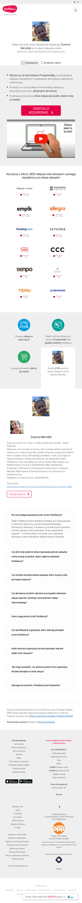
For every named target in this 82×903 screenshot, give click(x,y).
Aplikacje (18, 754)
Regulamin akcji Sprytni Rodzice (17, 841)
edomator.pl (22, 894)
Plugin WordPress (59, 777)
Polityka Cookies (18, 859)
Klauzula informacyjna (17, 852)
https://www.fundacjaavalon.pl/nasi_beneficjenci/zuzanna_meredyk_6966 (39, 486)
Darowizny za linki (59, 770)
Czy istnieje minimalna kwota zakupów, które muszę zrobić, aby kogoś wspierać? (40, 577)
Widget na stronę (59, 774)
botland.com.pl (45, 890)
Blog (59, 760)
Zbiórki (58, 763)
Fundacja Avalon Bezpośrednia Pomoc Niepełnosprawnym (46, 52)
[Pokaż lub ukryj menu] (75, 10)
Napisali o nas (17, 806)
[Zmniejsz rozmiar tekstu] (78, 2)
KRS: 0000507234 (58, 819)
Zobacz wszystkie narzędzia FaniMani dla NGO (51, 716)
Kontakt (17, 827)
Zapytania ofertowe (17, 824)
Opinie (17, 810)
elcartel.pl (10, 890)
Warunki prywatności (17, 848)
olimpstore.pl (30, 890)
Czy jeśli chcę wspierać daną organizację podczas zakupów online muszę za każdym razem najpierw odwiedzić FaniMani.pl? (39, 556)
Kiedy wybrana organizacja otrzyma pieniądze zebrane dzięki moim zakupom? (37, 650)
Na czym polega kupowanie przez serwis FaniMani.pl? (37, 514)
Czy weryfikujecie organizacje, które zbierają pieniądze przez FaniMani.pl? (38, 632)
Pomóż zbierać (19, 494)
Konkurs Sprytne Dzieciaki (17, 866)
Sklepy (18, 758)
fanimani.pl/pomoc (46, 722)
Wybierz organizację (18, 747)
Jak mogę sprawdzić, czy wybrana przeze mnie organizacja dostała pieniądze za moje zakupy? (39, 669)
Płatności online (59, 767)
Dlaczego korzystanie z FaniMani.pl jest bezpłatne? (36, 685)
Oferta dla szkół (17, 820)
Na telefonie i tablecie (52, 63)
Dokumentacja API (59, 788)
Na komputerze (32, 63)
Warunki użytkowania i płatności (17, 855)
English (59, 869)
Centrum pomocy (18, 751)
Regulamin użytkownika (17, 834)
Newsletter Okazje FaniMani (18, 765)
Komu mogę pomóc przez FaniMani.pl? (30, 616)
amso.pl (19, 890)
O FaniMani (17, 813)
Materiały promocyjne (59, 756)
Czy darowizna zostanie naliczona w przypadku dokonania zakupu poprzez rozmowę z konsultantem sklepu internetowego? (39, 598)
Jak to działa (19, 744)
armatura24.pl (59, 890)
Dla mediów (17, 817)
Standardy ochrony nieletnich (17, 845)
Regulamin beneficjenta (17, 838)
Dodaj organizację (59, 753)
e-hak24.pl (72, 890)
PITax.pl (74, 845)
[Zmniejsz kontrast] (75, 2)
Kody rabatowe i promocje (19, 761)
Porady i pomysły (19, 768)
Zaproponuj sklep (18, 772)
